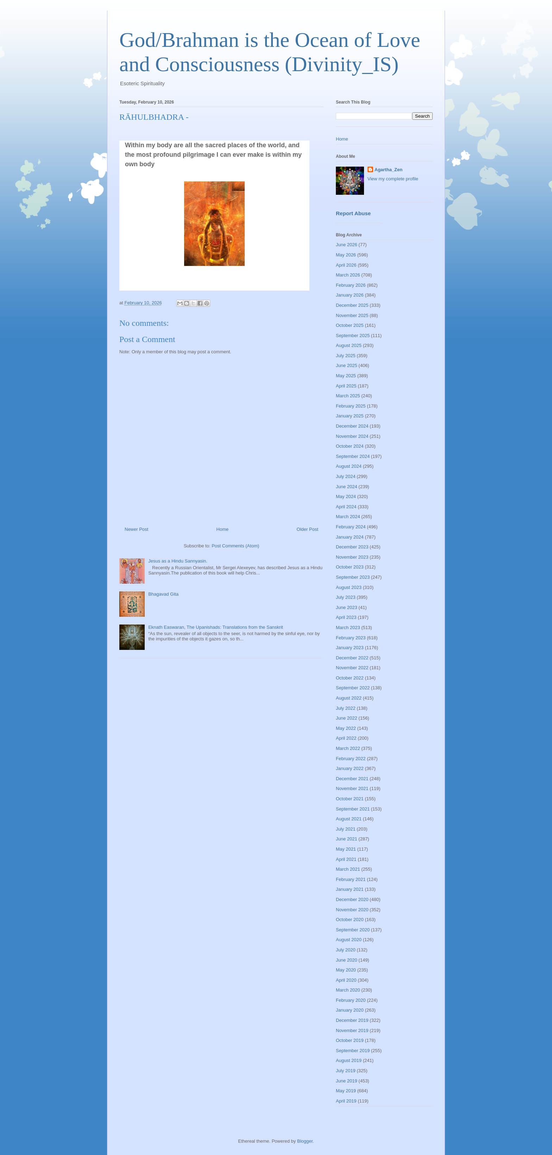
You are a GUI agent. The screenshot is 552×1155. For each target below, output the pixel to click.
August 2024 (349, 466)
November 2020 (352, 909)
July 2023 (346, 597)
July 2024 (346, 476)
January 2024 (350, 537)
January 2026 (350, 295)
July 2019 (346, 1070)
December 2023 (352, 546)
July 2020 (346, 949)
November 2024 (352, 436)
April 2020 (346, 980)
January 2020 (350, 1010)
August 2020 (349, 939)
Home (223, 529)
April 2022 (346, 738)
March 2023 (348, 627)
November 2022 (352, 667)
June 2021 (346, 839)
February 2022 (351, 758)
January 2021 (350, 889)
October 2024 (350, 446)
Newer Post (136, 529)
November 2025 (352, 315)
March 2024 (348, 516)
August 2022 (349, 698)
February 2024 (351, 526)
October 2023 (350, 567)
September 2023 (353, 577)
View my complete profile (393, 178)
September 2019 (353, 1050)
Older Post (307, 529)
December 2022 (352, 657)
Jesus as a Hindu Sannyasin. (177, 561)
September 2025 (353, 335)
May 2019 (346, 1090)
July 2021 (346, 829)
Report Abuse (353, 213)
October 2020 (350, 919)
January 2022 (350, 768)
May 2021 (346, 849)
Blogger (305, 1141)
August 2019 (349, 1060)
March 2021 (348, 869)
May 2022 (346, 728)
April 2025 (346, 386)
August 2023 (349, 587)
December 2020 (352, 899)
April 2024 (346, 506)
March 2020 (348, 990)
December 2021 (352, 778)
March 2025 (348, 395)
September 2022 (353, 687)
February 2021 (351, 879)
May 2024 (346, 496)
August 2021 (349, 818)
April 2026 (346, 265)
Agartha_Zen (388, 169)
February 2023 (351, 637)
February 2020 (351, 1000)
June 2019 (346, 1080)
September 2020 (353, 929)
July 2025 (346, 355)
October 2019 (350, 1040)
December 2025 (352, 305)
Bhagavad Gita (163, 594)
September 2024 (353, 456)
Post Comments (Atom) (235, 545)
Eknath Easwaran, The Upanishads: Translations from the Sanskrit (215, 627)
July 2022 (346, 708)
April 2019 (346, 1101)
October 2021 (350, 798)
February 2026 (351, 285)
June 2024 (346, 486)
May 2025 (346, 375)
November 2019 (352, 1030)
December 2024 (352, 426)
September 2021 (353, 809)
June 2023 (346, 607)
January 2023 (350, 647)
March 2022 (348, 748)
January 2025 (350, 415)
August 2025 (349, 345)
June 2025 (346, 365)
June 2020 (346, 960)
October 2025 (350, 325)
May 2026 (346, 254)
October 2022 (350, 678)
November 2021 (352, 788)
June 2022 (346, 718)
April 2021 (346, 859)
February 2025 (351, 406)
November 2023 (352, 557)
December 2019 (352, 1020)
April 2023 (346, 617)
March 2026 (348, 275)
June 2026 (346, 244)
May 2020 (346, 970)
